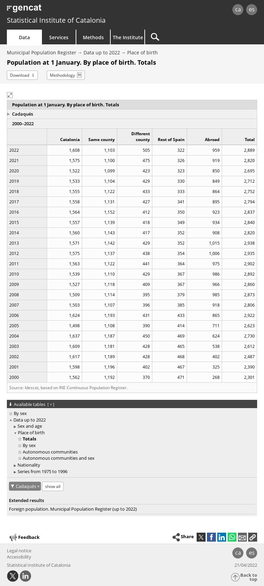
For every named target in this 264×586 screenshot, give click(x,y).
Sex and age (30, 426)
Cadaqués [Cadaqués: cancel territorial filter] (26, 486)
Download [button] (19, 75)
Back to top (248, 577)
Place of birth (142, 52)
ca (238, 9)
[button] (10, 95)
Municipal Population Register (41, 52)
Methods (93, 37)
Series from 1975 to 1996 (42, 471)
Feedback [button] (24, 537)
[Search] (188, 37)
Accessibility (19, 557)
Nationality (29, 465)
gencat (57, 10)
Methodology (62, 75)
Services (58, 37)
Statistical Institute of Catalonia (56, 20)
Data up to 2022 (102, 52)
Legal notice (19, 550)
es (252, 9)
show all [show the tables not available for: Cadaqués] (52, 486)
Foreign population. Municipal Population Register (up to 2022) (73, 509)
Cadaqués (22, 114)
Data (24, 37)
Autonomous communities (50, 452)
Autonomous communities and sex (59, 458)
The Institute (128, 37)
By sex (20, 413)
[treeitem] (131, 413)
